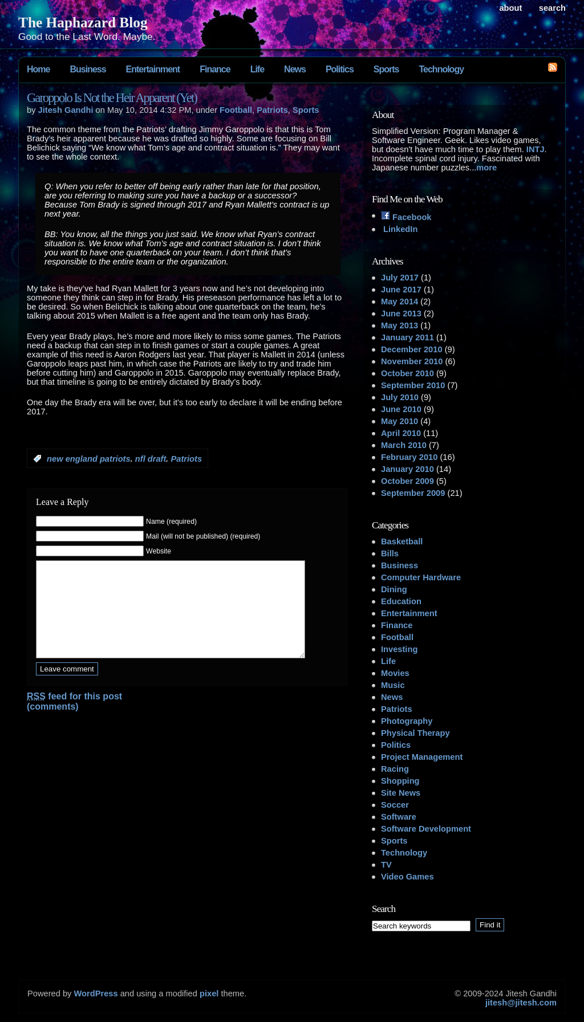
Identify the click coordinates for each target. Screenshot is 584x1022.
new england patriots (89, 458)
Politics (340, 69)
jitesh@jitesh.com (521, 1002)
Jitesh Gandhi (66, 110)
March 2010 (404, 445)
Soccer (395, 804)
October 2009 (407, 481)
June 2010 (401, 409)
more (486, 167)
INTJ (535, 149)
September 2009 (413, 493)
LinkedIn (399, 229)
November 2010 (412, 361)
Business (88, 69)
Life (257, 69)
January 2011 (407, 337)
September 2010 (413, 385)
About (510, 8)
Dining (394, 589)
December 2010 (412, 349)
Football (236, 110)
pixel (209, 993)
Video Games (407, 876)
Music (393, 685)
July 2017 (400, 277)
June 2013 (401, 313)
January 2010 (407, 469)
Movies (395, 673)
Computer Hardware (421, 577)
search (552, 8)
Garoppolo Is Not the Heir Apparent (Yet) (112, 98)
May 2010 (399, 421)
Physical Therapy (415, 733)
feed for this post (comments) (74, 718)
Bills (390, 553)
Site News (400, 792)
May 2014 (399, 301)
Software (398, 816)
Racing (395, 768)
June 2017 (401, 289)
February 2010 (409, 457)
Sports (386, 69)
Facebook (406, 217)
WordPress (95, 993)
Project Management (422, 757)
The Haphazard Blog (83, 22)
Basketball (402, 541)
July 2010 (400, 397)
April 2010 (401, 433)
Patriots (272, 110)
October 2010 (407, 373)
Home (38, 69)
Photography (406, 721)
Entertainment (153, 69)
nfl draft (151, 458)
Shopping (400, 780)
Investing (399, 649)
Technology (441, 69)
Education (401, 601)
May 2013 (399, 325)
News (295, 69)
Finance (215, 69)
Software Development (426, 828)
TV (386, 864)
